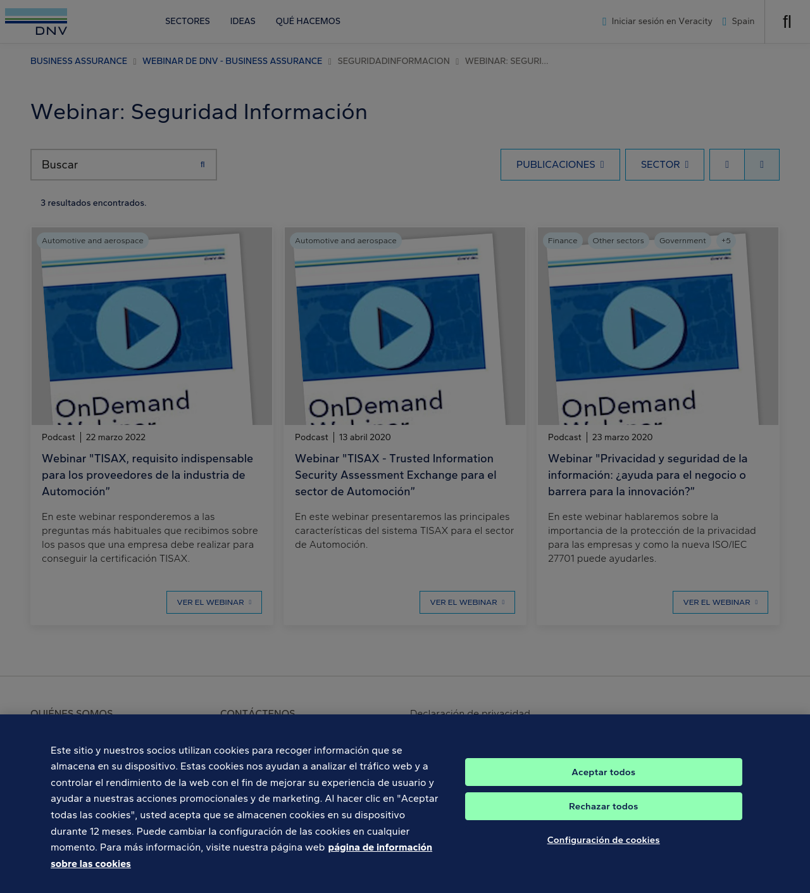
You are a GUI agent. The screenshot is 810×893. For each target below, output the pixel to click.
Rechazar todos (603, 822)
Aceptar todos (603, 788)
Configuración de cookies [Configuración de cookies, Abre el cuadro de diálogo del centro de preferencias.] (603, 855)
